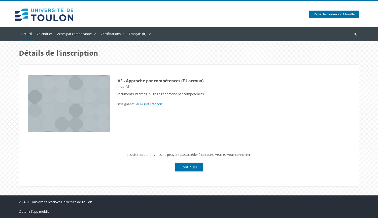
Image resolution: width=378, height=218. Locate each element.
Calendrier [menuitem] (44, 33)
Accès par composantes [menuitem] (74, 33)
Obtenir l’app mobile (34, 211)
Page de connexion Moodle (334, 14)
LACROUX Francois (148, 104)
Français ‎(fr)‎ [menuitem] (137, 33)
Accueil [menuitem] (26, 33)
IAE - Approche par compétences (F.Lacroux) (159, 81)
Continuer (189, 167)
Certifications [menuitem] (111, 33)
